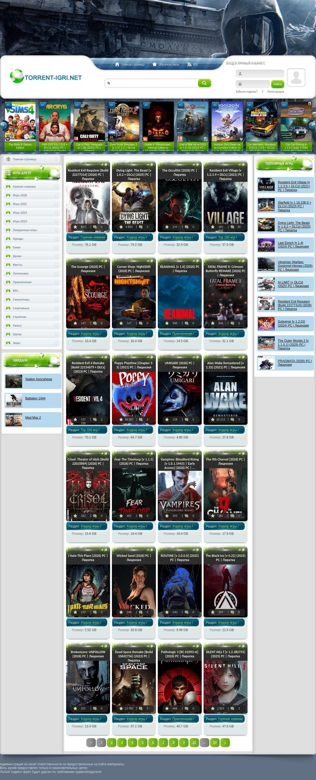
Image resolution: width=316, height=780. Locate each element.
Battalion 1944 (35, 398)
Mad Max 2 (33, 417)
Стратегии (15, 317)
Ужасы (13, 325)
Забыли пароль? (247, 91)
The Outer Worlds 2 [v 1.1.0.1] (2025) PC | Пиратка (293, 344)
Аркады (14, 239)
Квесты (13, 265)
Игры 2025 (16, 204)
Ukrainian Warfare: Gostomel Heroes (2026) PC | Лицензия (295, 266)
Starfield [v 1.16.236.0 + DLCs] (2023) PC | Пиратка (294, 206)
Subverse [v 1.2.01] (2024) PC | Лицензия (293, 323)
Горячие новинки (93, 237)
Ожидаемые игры (21, 230)
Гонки (13, 247)
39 (215, 742)
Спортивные (17, 308)
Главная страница (20, 159)
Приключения (182, 334)
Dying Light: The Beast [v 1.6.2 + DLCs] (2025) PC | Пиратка (294, 226)
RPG (11, 291)
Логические (16, 273)
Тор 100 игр (226, 237)
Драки (13, 256)
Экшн (12, 343)
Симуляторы (17, 299)
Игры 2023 (16, 221)
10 (194, 742)
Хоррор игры (135, 237)
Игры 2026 (16, 195)
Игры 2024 (16, 212)
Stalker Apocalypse (38, 379)
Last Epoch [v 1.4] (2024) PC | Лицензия (293, 244)
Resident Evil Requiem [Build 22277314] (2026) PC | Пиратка (295, 305)
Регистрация (276, 91)
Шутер (13, 334)
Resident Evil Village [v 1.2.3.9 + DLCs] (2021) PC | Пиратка (294, 186)
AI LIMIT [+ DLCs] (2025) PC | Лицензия (293, 284)
